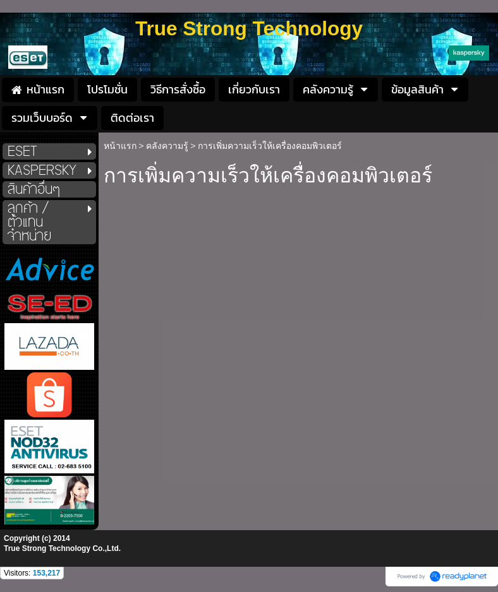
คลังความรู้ (167, 145)
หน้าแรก (120, 145)
